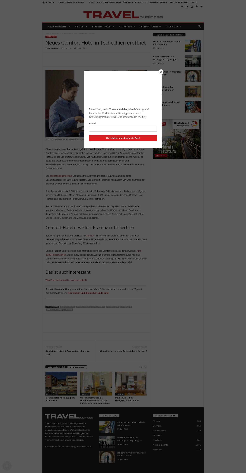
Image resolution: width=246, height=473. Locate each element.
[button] (7, 466)
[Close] (161, 71)
